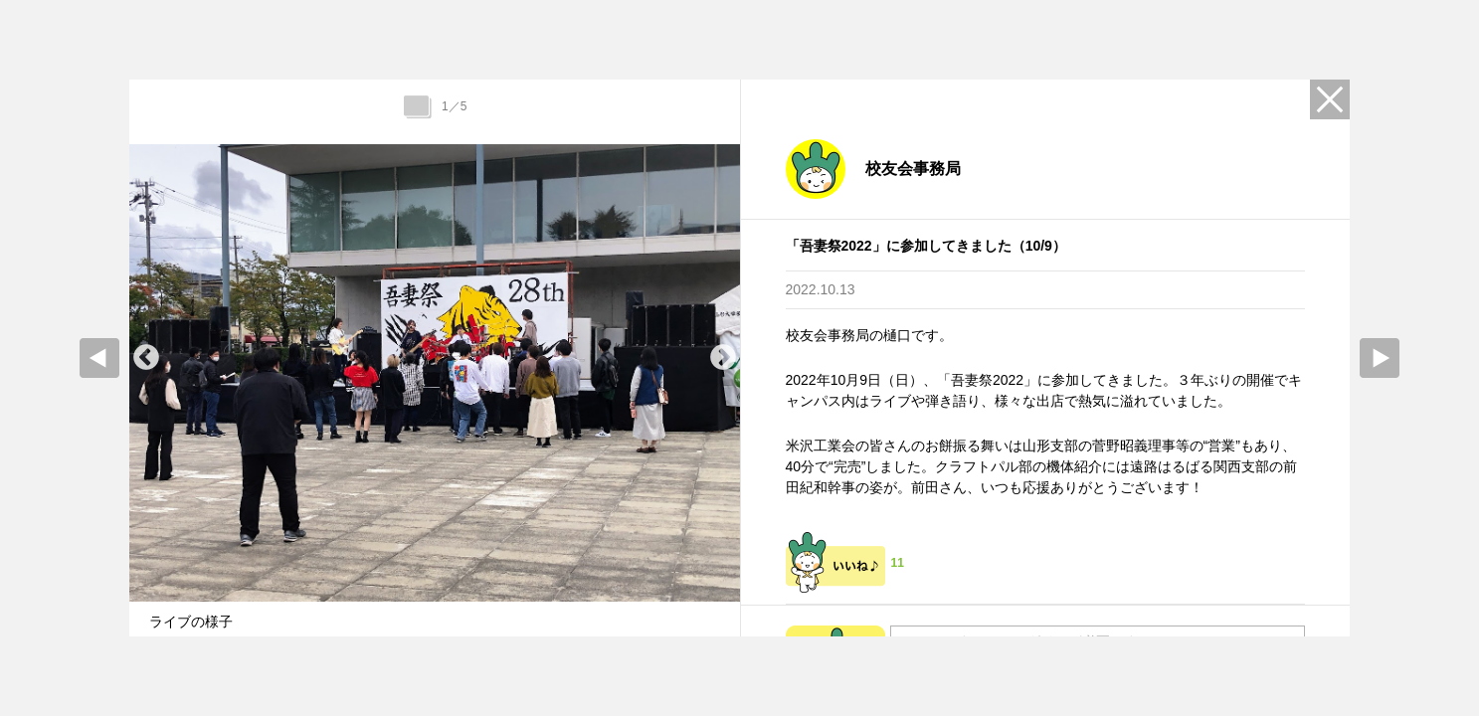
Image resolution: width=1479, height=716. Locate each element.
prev (99, 358)
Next (723, 358)
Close (1330, 99)
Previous (146, 358)
